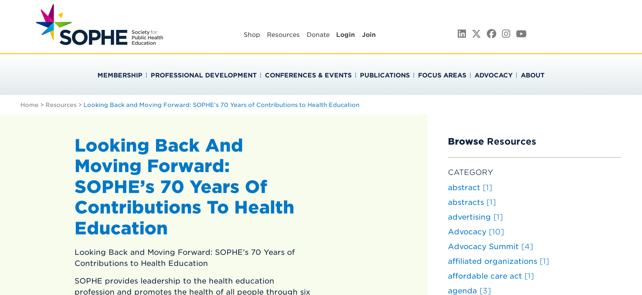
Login (345, 35)
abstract (470, 187)
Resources (283, 35)
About (533, 75)
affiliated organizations (498, 261)
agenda (469, 290)
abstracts (472, 202)
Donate (318, 35)
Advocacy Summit (490, 246)
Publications (385, 75)
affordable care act (491, 276)
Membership (119, 75)
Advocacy (494, 75)
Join (369, 35)
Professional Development (204, 75)
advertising (475, 217)
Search (604, 33)
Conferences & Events (308, 75)
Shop (252, 35)
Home (29, 105)
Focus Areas (442, 75)
